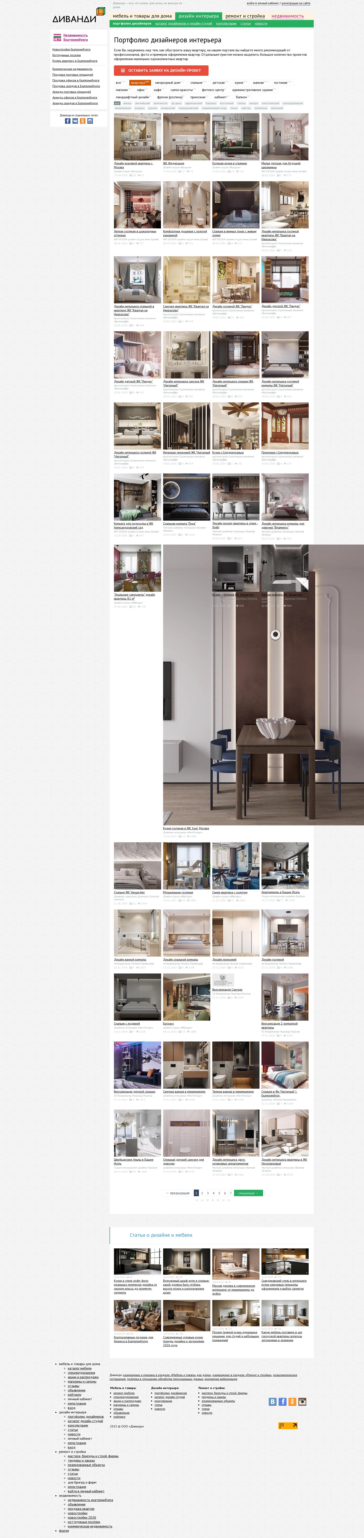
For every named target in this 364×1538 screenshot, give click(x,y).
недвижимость (288, 16)
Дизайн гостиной (272, 961)
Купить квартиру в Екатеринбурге (74, 61)
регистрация (77, 1405)
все (118, 84)
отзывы (118, 1411)
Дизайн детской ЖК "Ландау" (280, 308)
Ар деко (176, 105)
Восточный (226, 105)
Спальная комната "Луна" (179, 525)
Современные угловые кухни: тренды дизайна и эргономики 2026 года (183, 1343)
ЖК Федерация (173, 165)
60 (223, 1202)
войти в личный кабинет (263, 3)
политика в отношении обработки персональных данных (165, 1381)
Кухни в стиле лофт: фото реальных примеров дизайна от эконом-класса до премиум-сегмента (135, 1288)
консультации (226, 23)
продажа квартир (81, 1510)
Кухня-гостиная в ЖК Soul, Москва (186, 830)
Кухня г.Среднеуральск (228, 454)
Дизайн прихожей (224, 961)
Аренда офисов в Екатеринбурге (74, 97)
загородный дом (167, 84)
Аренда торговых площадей (71, 92)
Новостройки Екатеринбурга (71, 49)
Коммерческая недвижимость (72, 69)
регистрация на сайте (296, 3)
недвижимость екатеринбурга (90, 1501)
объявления (122, 1414)
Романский (168, 109)
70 (228, 1202)
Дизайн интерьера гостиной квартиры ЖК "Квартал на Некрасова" (280, 237)
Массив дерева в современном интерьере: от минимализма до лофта (233, 1291)
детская (219, 84)
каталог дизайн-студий (170, 1399)
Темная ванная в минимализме (233, 1093)
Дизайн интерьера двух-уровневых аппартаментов (230, 1163)
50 (218, 1202)
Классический (270, 105)
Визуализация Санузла (227, 991)
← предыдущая (176, 1194)
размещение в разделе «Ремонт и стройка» (242, 1377)
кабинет (220, 99)
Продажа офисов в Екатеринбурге (75, 80)
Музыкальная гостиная (178, 894)
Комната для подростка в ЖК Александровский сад (133, 527)
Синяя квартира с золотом (229, 894)
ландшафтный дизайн (132, 99)
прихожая (198, 99)
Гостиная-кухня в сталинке (229, 165)
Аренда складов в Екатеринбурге (75, 103)
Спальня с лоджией (127, 1025)
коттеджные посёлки (84, 1523)
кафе (157, 91)
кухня (239, 84)
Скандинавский (188, 109)
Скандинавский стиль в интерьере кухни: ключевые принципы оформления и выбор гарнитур (284, 1286)
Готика (241, 105)
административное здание (252, 91)
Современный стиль (214, 109)
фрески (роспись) (169, 99)
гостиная (280, 84)
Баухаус (168, 1025)
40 (213, 1202)
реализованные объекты (218, 1403)
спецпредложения (126, 1399)
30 (207, 1202)
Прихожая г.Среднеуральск (280, 454)
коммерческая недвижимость (90, 1528)
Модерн (139, 109)
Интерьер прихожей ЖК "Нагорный (186, 454)
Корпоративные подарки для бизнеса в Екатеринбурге (133, 1341)
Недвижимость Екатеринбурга (75, 37)
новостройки (77, 1515)
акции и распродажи (127, 1403)
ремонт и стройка (245, 16)
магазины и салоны (126, 1407)
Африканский (193, 105)
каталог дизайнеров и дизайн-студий (183, 23)
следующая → (249, 1194)
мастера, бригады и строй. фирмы (224, 1395)
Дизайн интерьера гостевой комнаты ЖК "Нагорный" (280, 385)
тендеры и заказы (214, 1399)
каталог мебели (124, 1395)
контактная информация (221, 1381)
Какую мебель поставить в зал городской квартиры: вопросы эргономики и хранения (281, 1338)
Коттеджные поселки (66, 55)
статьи (246, 23)
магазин (122, 91)
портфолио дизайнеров (132, 23)
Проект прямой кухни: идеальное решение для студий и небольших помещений (235, 1338)
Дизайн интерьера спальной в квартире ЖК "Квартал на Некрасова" (134, 312)
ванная (258, 84)
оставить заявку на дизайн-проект (165, 71)
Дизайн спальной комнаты (180, 961)
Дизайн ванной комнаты (130, 961)
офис (141, 91)
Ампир (127, 105)
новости (261, 23)
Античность (161, 105)
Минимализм (123, 109)
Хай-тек (246, 109)
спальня (196, 84)
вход (72, 1409)
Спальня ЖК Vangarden (129, 894)
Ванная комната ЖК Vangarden (282, 596)
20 (202, 1202)
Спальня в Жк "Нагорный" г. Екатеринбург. (279, 1095)
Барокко (211, 105)
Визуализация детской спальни (134, 1093)
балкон (241, 99)
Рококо (152, 109)
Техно (234, 109)
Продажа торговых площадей (72, 75)
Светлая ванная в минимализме (184, 1093)
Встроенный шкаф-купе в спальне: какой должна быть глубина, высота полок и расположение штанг (186, 1288)
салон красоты (182, 91)
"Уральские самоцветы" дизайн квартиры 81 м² (134, 598)
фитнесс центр (213, 91)
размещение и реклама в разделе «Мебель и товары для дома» (167, 1377)
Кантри (253, 105)
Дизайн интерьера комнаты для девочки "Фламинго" (282, 527)
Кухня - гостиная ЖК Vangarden (233, 596)
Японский (277, 109)
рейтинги (119, 1418)
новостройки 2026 (82, 1519)
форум (64, 1532)
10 (197, 1202)
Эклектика (261, 109)
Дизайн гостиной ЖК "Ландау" (232, 308)
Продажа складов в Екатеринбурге (76, 86)
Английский (142, 105)
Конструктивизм (293, 105)
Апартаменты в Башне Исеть (280, 894)
